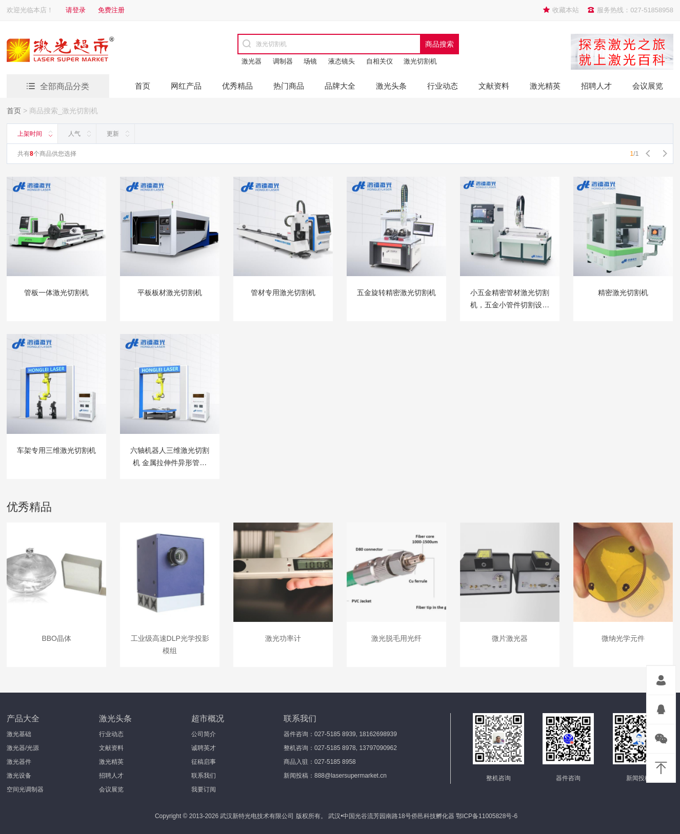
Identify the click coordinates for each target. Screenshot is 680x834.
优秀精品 (237, 85)
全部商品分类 (64, 86)
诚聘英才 (203, 748)
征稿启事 (203, 761)
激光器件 (19, 761)
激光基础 (19, 734)
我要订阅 (203, 789)
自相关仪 (379, 61)
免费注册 (111, 10)
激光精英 (545, 85)
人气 (74, 133)
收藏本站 (565, 10)
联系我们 (203, 775)
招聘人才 (596, 85)
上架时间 (29, 133)
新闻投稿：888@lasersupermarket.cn (335, 775)
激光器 (252, 61)
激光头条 (391, 85)
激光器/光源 (23, 748)
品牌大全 (340, 85)
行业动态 (442, 85)
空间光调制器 (25, 789)
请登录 (76, 10)
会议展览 (647, 85)
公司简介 (203, 734)
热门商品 (288, 85)
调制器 (283, 61)
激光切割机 (420, 61)
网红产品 (186, 85)
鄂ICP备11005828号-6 (486, 816)
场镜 (310, 61)
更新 (113, 133)
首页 (142, 85)
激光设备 (19, 775)
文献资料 (493, 85)
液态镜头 (341, 61)
